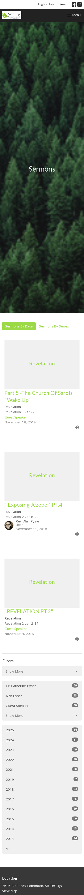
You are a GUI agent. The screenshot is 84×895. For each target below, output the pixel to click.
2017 (42, 799)
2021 (42, 769)
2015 (42, 818)
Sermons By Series (54, 326)
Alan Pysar (42, 695)
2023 (42, 749)
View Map (9, 891)
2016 (42, 808)
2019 (42, 779)
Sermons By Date (19, 326)
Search (64, 4)
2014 (42, 828)
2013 (42, 838)
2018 (42, 789)
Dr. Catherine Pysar (42, 685)
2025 (42, 729)
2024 (42, 740)
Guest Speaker (42, 705)
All (7, 848)
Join (51, 4)
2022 (42, 759)
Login (41, 4)
